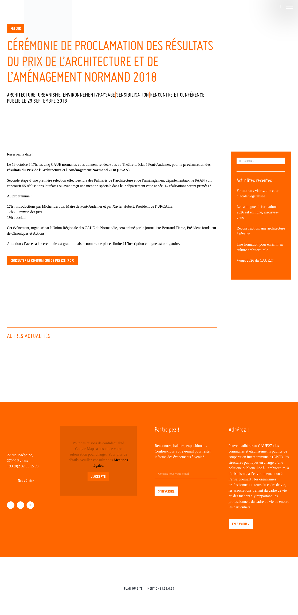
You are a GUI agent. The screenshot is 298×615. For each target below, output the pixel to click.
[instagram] (30, 505)
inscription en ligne (142, 244)
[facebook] (10, 505)
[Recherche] (240, 161)
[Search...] (261, 161)
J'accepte (98, 476)
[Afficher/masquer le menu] (290, 7)
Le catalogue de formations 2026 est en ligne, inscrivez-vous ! (257, 212)
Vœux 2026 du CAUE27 (255, 260)
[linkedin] (20, 505)
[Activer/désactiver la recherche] (279, 6)
